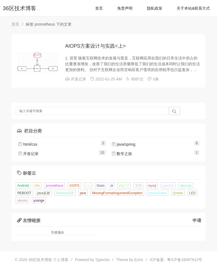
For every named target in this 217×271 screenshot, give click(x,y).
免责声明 (125, 8)
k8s (37, 186)
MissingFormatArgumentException (117, 193)
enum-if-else (158, 193)
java (83, 193)
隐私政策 (154, 8)
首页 (99, 8)
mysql (152, 186)
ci (112, 186)
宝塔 (138, 186)
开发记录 (78, 79)
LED (192, 193)
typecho (168, 186)
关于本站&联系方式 (193, 8)
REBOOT (24, 193)
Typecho (102, 260)
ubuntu (22, 200)
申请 (197, 220)
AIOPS (74, 186)
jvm (88, 186)
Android (23, 186)
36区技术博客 (19, 8)
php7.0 (124, 186)
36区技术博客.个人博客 (48, 260)
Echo (138, 260)
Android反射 (65, 193)
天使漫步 (57, 232)
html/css (27, 144)
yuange (39, 200)
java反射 (43, 193)
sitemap (185, 186)
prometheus (54, 186)
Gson (101, 186)
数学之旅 (121, 153)
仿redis (178, 193)
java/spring (123, 144)
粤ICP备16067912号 (183, 260)
